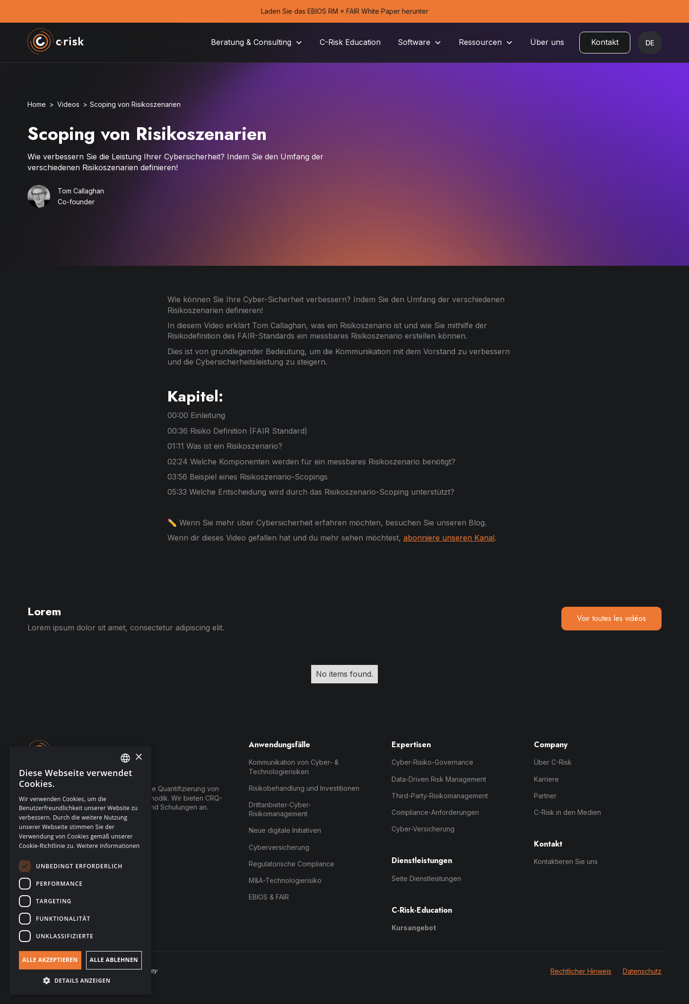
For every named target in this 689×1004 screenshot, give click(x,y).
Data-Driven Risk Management (439, 779)
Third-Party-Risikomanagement (440, 796)
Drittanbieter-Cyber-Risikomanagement (280, 809)
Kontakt (605, 42)
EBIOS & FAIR (269, 897)
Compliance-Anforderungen (435, 812)
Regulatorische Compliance (291, 864)
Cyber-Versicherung (423, 829)
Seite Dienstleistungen (426, 878)
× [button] (138, 757)
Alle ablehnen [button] (114, 960)
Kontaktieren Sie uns (566, 861)
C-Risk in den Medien (567, 812)
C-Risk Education (350, 42)
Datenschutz (642, 971)
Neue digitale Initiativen (285, 830)
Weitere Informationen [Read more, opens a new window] (108, 846)
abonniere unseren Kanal (449, 537)
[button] (256, 42)
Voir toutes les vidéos (611, 618)
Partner (545, 796)
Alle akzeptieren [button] (50, 960)
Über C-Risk (553, 762)
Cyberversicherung (279, 847)
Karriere (546, 779)
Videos (68, 104)
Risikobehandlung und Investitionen (304, 788)
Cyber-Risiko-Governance (432, 762)
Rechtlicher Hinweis (580, 971)
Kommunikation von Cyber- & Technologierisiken (294, 766)
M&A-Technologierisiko (285, 880)
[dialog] (80, 870)
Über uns (547, 42)
